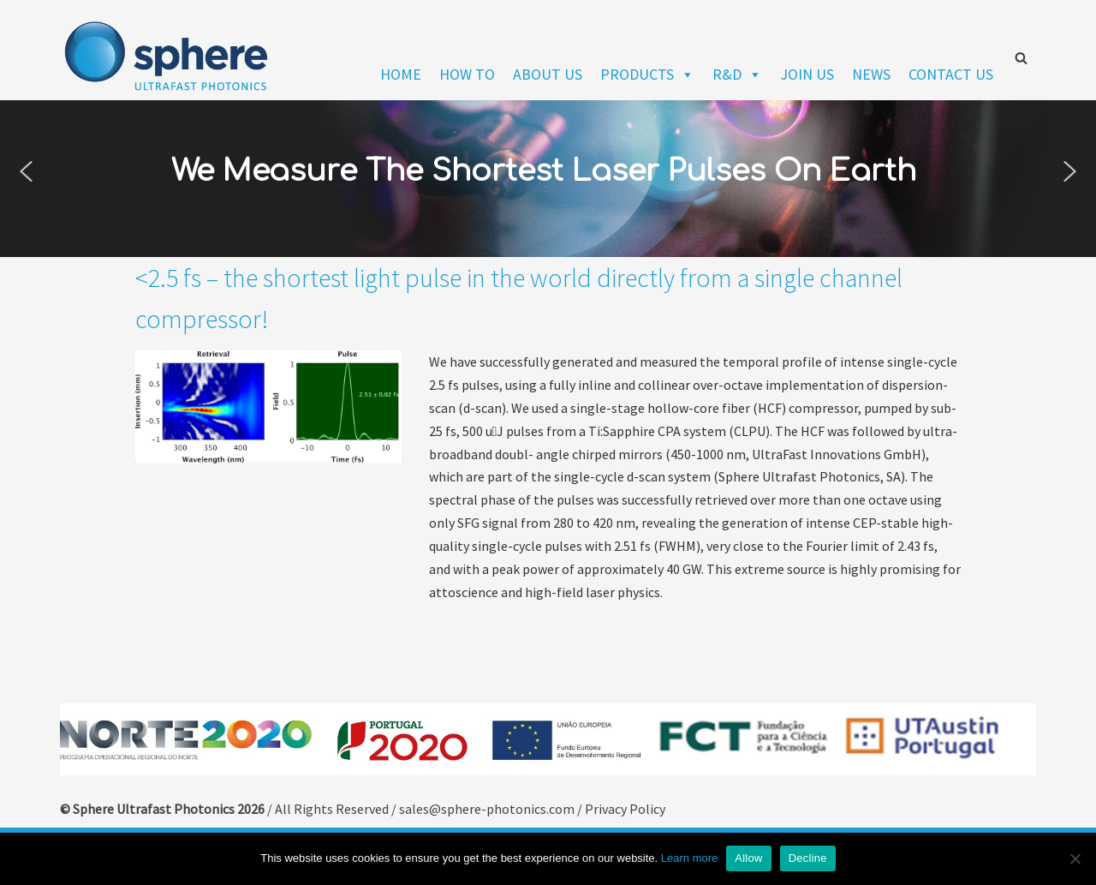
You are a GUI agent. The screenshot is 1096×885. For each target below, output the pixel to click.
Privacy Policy (625, 808)
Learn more (689, 858)
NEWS (871, 74)
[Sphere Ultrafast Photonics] (167, 57)
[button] (25, 171)
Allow (748, 858)
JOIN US (807, 74)
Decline (808, 858)
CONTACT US (950, 74)
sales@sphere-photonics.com (488, 808)
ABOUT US (547, 74)
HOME (400, 74)
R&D (737, 74)
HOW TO (467, 74)
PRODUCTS (647, 74)
